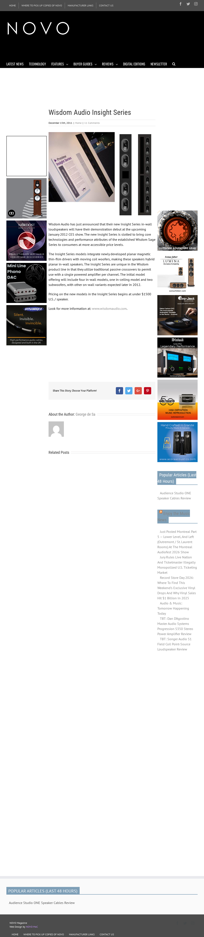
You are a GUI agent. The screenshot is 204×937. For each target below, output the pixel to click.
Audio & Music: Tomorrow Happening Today (173, 608)
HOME (15, 934)
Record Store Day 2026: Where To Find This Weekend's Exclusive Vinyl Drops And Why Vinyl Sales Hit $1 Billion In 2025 (176, 587)
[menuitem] (12, 6)
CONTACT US (107, 934)
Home (78, 122)
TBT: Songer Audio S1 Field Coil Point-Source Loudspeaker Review (174, 644)
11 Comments (92, 122)
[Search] (173, 63)
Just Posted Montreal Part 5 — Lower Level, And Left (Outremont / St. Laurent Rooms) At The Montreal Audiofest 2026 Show (177, 541)
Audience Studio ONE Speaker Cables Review (174, 495)
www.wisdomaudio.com (109, 308)
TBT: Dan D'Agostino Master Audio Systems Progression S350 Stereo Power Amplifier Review (175, 626)
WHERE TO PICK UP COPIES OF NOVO (43, 934)
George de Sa (85, 414)
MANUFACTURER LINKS (82, 934)
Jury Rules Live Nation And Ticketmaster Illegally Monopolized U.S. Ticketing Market (177, 565)
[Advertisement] (83, 48)
